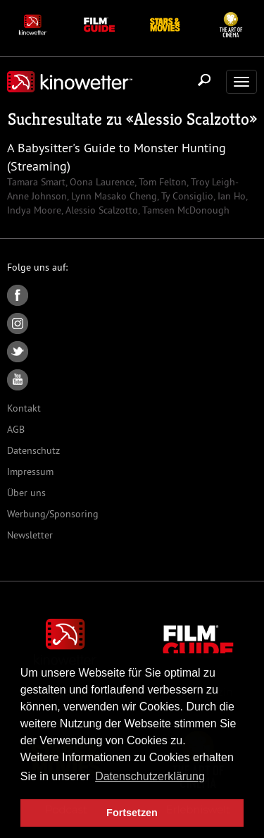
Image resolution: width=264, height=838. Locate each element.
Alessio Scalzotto (191, 119)
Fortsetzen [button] (132, 812)
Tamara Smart (36, 181)
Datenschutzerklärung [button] (150, 776)
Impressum (30, 471)
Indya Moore (34, 210)
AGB (16, 429)
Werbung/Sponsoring (53, 513)
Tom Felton (161, 181)
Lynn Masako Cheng (112, 196)
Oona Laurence (100, 181)
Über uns (26, 492)
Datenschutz (33, 450)
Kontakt (24, 408)
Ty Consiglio (185, 196)
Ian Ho (230, 196)
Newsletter (30, 535)
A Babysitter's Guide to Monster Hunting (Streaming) (116, 157)
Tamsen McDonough (184, 210)
